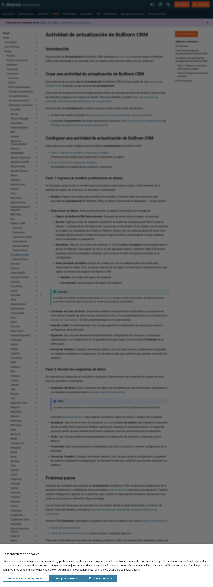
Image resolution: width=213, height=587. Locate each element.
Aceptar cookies (66, 578)
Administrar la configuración (26, 578)
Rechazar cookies (100, 578)
